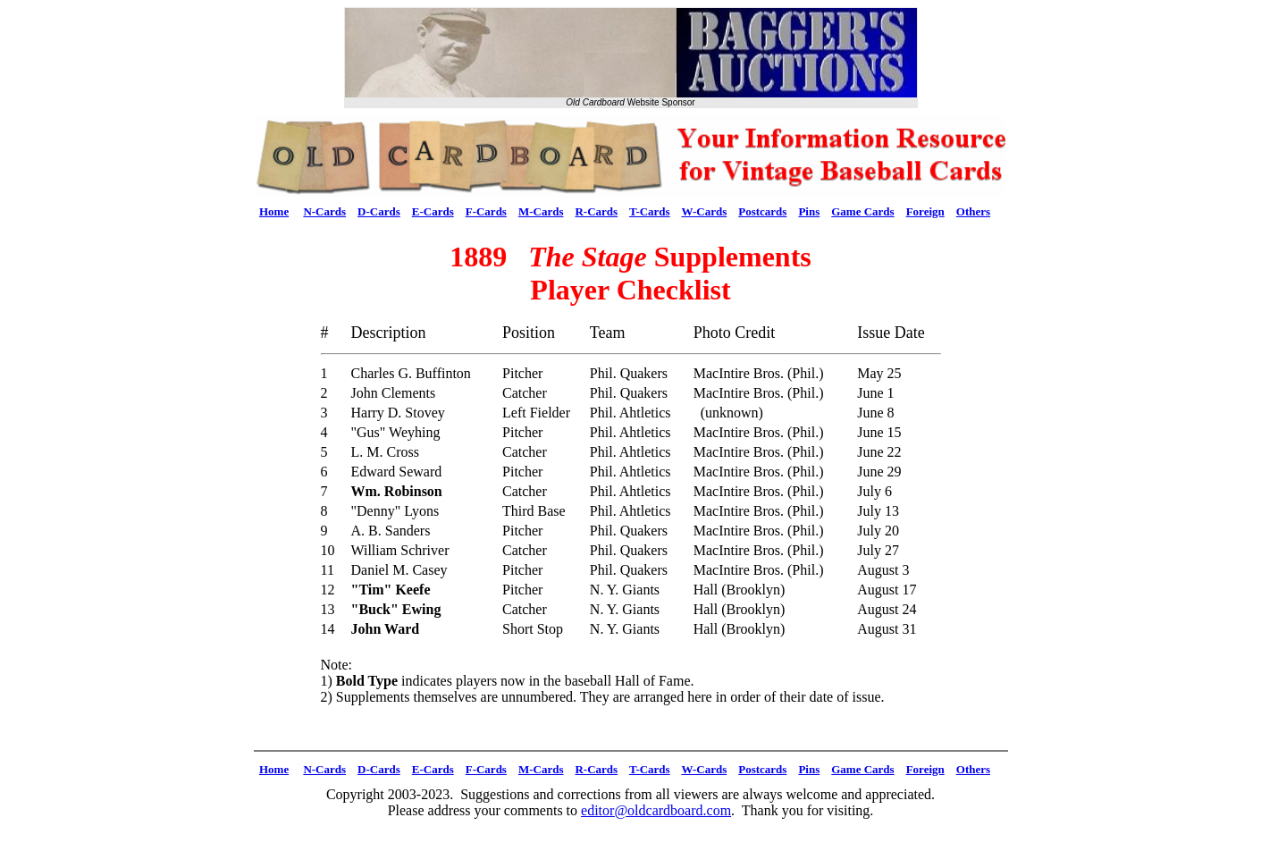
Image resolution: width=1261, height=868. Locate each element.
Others (973, 211)
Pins (809, 211)
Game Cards (862, 211)
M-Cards (541, 211)
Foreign (925, 211)
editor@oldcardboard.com (656, 810)
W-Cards (704, 211)
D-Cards (378, 211)
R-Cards (596, 211)
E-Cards (433, 211)
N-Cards (324, 211)
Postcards (762, 211)
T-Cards (649, 211)
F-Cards (486, 211)
